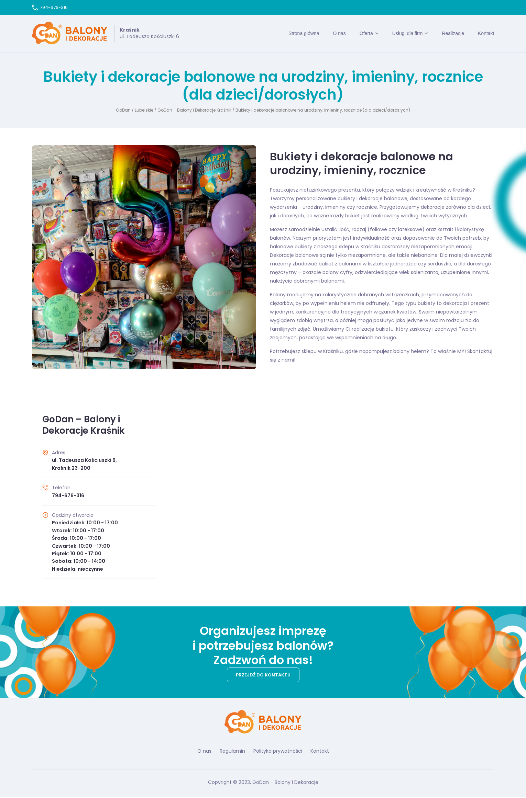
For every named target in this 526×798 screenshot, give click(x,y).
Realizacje (453, 33)
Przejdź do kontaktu (263, 675)
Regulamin (232, 752)
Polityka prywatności (277, 752)
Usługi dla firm (407, 33)
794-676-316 (50, 7)
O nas (339, 33)
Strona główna (303, 33)
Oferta (366, 33)
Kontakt (486, 33)
